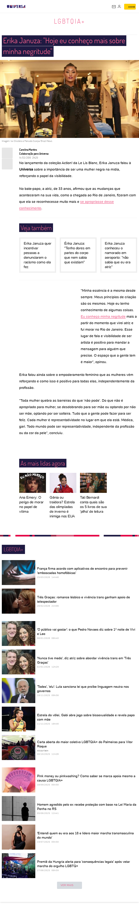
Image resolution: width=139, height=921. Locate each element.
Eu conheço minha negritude (103, 316)
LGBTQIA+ (69, 21)
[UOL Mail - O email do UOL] (114, 7)
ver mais (69, 885)
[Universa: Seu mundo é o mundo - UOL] (16, 6)
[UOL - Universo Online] (27, 6)
